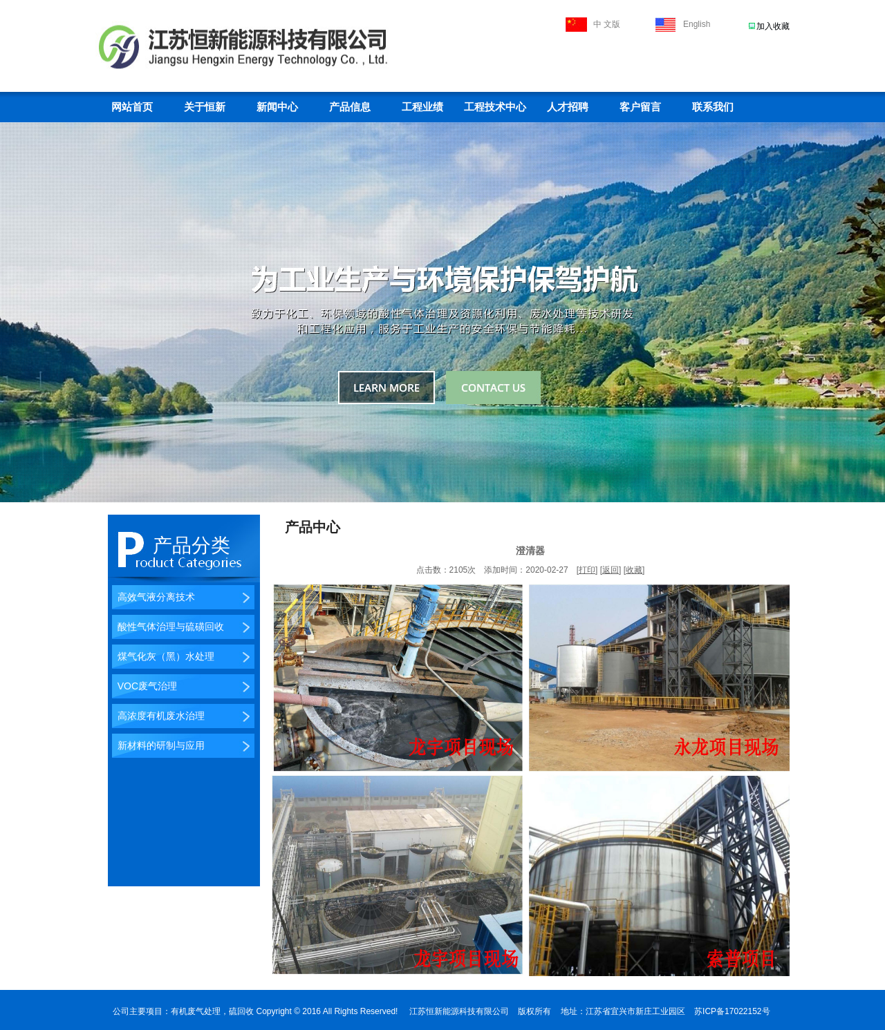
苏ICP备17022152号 (732, 1011)
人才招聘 (567, 107)
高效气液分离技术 (153, 596)
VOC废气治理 (144, 686)
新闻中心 (277, 107)
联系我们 (713, 107)
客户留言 (640, 107)
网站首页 (132, 107)
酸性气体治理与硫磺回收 (168, 626)
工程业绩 (422, 107)
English (696, 24)
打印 (587, 570)
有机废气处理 (196, 1011)
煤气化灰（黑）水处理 (163, 656)
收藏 (634, 570)
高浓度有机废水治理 (158, 715)
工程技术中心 (495, 107)
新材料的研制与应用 (158, 745)
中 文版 (606, 24)
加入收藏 (773, 26)
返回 (610, 570)
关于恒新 (204, 107)
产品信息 (350, 107)
